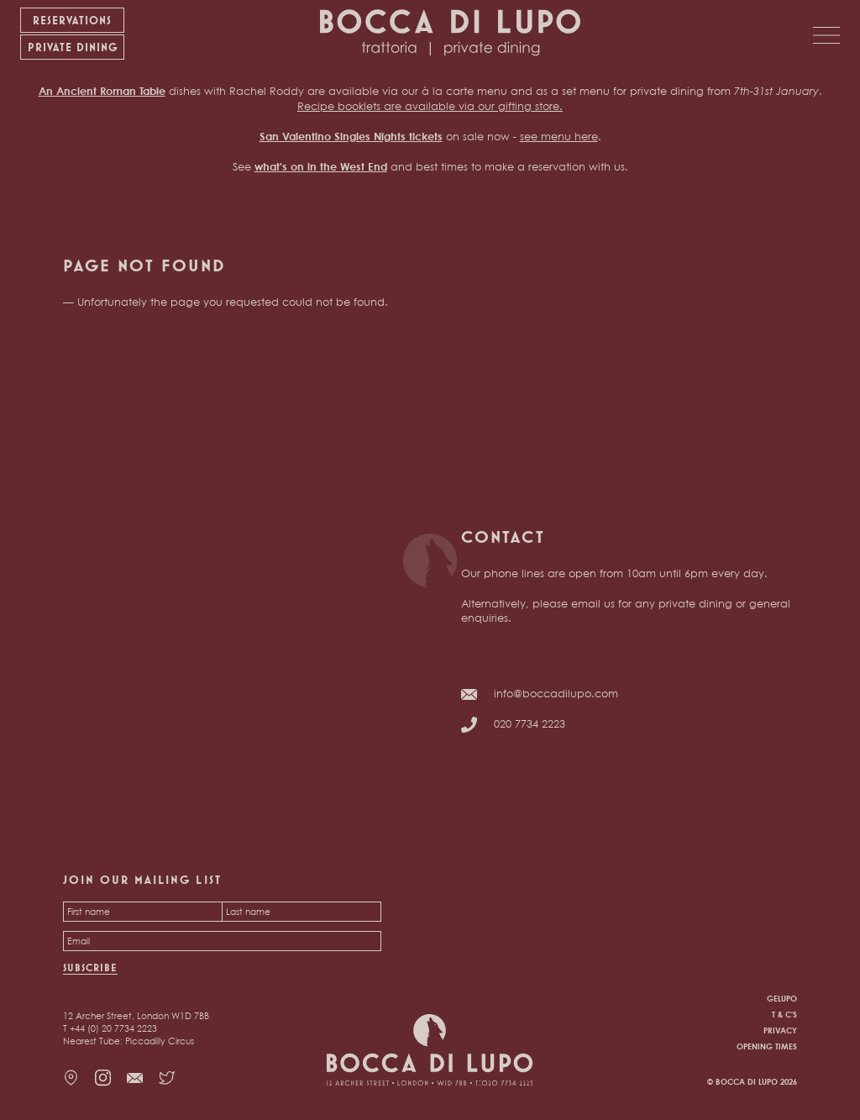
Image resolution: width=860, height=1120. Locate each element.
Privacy (780, 1030)
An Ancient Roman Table (102, 90)
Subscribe (90, 967)
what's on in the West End (320, 166)
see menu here (559, 136)
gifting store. (530, 106)
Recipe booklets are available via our (397, 106)
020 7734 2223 (529, 723)
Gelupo (782, 998)
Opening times (767, 1046)
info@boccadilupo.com (556, 693)
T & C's (784, 1014)
